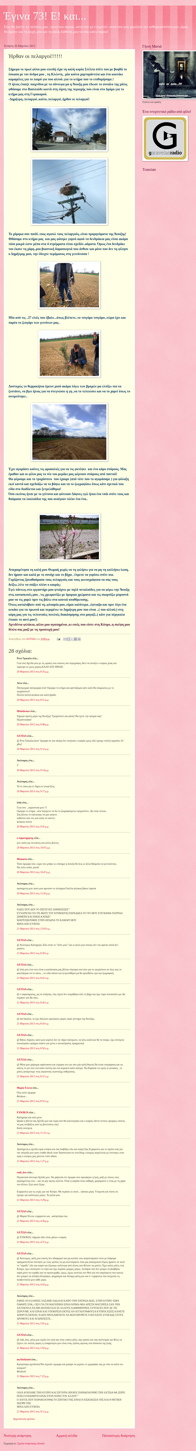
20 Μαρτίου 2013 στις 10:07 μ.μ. (33, 847)
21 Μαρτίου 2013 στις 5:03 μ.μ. (33, 1348)
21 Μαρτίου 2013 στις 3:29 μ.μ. (33, 1200)
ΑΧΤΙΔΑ (21, 736)
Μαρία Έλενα (24, 1087)
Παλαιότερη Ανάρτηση (118, 1436)
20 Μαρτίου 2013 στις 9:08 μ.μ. (33, 724)
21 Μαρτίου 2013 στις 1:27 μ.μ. (33, 1161)
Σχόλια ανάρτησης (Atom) (30, 1443)
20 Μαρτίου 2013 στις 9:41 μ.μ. (33, 826)
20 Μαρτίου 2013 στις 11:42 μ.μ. (33, 893)
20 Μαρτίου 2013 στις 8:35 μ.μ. (33, 671)
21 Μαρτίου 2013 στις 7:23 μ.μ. (33, 1376)
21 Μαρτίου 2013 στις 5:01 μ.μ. (33, 1323)
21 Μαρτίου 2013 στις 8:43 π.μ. (33, 1023)
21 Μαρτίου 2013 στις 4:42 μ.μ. (33, 1284)
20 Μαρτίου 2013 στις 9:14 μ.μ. (33, 770)
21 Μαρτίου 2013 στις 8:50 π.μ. (33, 1048)
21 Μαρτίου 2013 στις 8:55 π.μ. (33, 1101)
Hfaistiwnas (23, 711)
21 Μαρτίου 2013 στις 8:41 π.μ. (33, 978)
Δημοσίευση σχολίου (24, 1419)
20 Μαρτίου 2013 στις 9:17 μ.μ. (33, 791)
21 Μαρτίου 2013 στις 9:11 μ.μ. (33, 1411)
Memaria (22, 859)
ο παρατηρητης (25, 838)
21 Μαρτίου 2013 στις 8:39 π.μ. (33, 953)
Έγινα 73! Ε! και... (45, 16)
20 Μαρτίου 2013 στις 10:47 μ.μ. (33, 872)
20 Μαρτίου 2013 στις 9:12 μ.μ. (33, 749)
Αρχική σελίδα (66, 1436)
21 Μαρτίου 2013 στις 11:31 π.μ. (33, 1133)
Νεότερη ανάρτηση (17, 1436)
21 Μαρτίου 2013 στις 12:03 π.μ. (33, 928)
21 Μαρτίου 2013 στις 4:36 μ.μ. (33, 1221)
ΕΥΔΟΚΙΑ (22, 1112)
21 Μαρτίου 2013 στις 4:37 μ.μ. (33, 1242)
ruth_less (22, 1172)
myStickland (24, 1359)
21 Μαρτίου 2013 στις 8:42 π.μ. (33, 1002)
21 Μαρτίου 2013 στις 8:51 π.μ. (33, 1076)
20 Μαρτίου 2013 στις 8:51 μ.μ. (33, 700)
